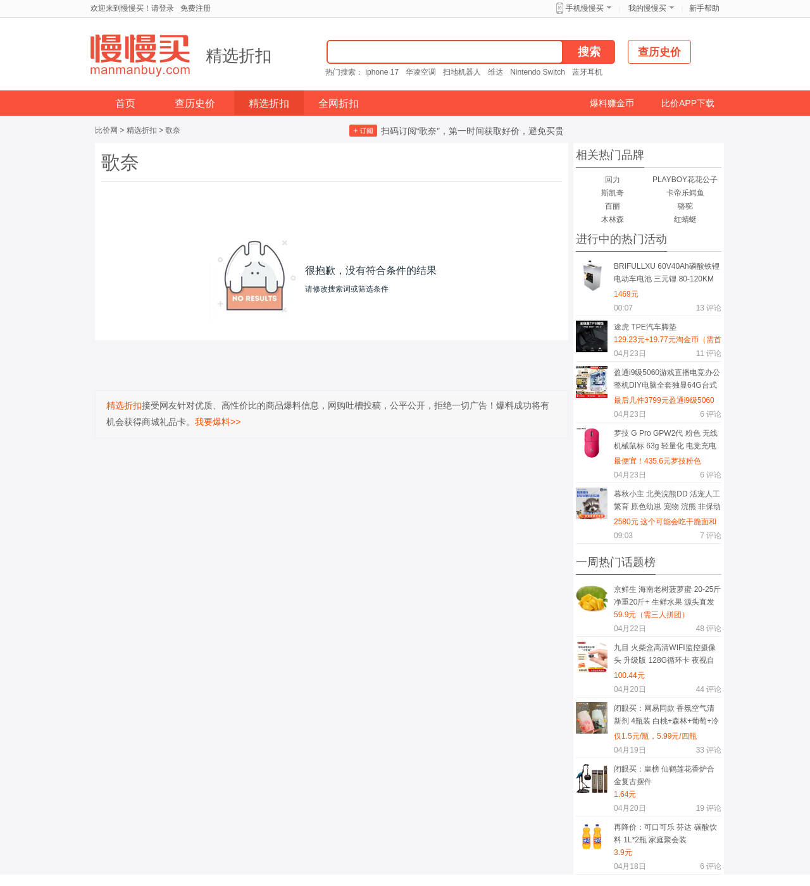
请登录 (162, 8)
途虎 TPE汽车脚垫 (645, 327)
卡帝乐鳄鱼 (685, 192)
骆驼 (685, 206)
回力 (612, 179)
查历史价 (195, 103)
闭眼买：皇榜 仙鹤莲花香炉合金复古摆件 (664, 775)
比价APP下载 (687, 103)
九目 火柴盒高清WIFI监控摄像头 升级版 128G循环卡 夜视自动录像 (665, 656)
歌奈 (172, 130)
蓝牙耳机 (587, 72)
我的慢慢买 (647, 8)
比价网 (106, 130)
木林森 (612, 219)
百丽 (612, 206)
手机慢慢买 (585, 8)
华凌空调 (421, 72)
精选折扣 (238, 55)
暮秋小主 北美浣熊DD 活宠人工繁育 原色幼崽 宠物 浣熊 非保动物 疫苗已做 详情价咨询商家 (667, 502)
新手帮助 (704, 8)
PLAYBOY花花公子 (685, 179)
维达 (495, 72)
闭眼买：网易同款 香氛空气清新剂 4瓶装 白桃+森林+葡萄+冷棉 (666, 717)
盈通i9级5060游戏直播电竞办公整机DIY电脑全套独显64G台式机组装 (667, 381)
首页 (125, 103)
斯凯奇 (612, 192)
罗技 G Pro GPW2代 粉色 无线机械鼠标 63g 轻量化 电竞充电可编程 (666, 442)
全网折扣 (338, 103)
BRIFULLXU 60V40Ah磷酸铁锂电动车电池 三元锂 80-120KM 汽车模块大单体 (667, 275)
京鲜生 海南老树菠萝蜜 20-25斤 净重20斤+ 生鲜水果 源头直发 (667, 595)
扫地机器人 (462, 72)
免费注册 (195, 8)
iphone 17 (382, 72)
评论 (708, 308)
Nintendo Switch (537, 72)
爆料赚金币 (612, 103)
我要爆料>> (217, 422)
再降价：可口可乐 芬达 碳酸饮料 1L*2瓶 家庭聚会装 (665, 833)
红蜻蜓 (685, 219)
